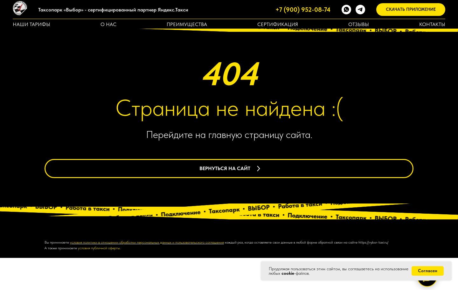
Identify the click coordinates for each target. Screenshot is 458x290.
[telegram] (360, 9)
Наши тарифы (31, 24)
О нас (108, 24)
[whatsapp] (346, 9)
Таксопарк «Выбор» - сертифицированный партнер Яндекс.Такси (113, 10)
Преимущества (187, 24)
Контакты (432, 24)
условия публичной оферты (99, 280)
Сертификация (277, 24)
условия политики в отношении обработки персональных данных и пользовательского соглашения (147, 274)
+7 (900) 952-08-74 (302, 9)
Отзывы (358, 24)
